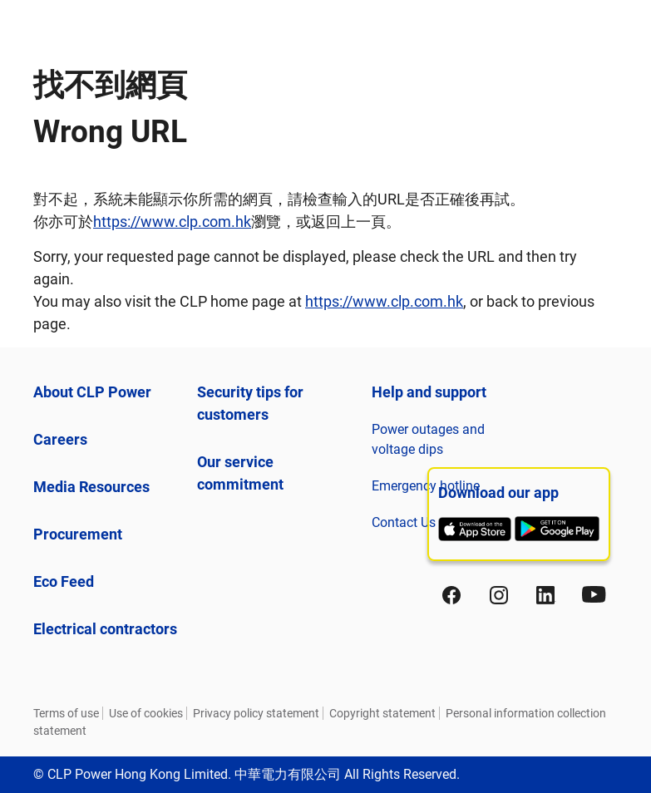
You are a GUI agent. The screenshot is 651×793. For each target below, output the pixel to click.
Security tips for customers (250, 403)
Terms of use (66, 713)
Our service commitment (240, 473)
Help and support (429, 392)
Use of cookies (146, 713)
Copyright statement (382, 713)
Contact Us (404, 522)
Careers (60, 439)
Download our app (498, 492)
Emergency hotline (426, 486)
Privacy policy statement (256, 713)
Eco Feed (63, 581)
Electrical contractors (105, 629)
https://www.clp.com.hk (172, 221)
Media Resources (91, 486)
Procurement (77, 534)
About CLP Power (92, 392)
